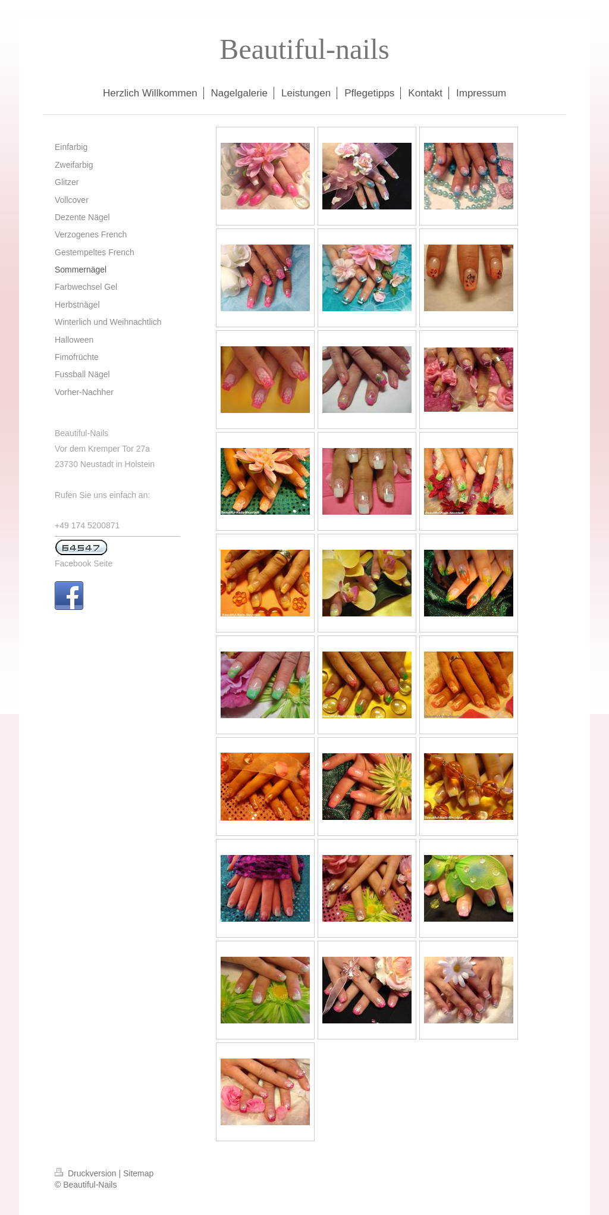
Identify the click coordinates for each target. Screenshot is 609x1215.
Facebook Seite (83, 563)
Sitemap (138, 1173)
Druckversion (86, 1173)
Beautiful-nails (304, 49)
